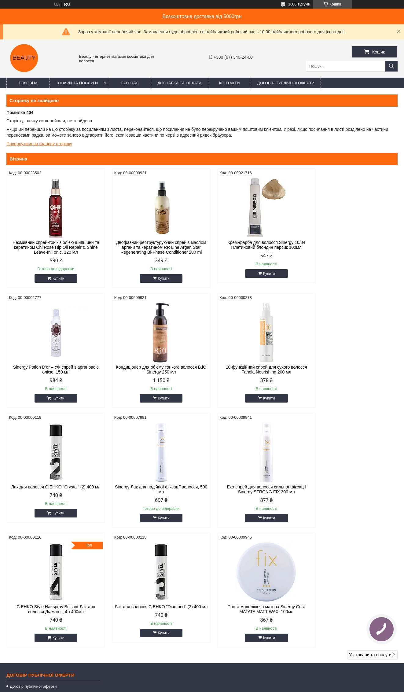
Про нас (130, 83)
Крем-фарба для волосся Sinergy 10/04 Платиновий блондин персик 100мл (252, 245)
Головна (28, 83)
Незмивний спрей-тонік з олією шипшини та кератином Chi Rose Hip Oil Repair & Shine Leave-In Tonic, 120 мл (52, 247)
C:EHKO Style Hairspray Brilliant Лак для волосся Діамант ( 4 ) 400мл (152, 494)
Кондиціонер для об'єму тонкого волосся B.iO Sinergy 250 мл (53, 374)
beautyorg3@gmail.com (234, 611)
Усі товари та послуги (370, 539)
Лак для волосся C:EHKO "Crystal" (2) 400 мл (251, 374)
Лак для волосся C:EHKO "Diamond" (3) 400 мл (251, 494)
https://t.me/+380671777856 (238, 619)
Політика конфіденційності (232, 686)
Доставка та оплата (179, 83)
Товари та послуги (77, 83)
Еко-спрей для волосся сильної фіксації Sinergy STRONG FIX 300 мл (52, 494)
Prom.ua (230, 675)
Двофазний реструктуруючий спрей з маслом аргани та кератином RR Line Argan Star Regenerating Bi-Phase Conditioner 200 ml (152, 250)
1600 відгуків (299, 4)
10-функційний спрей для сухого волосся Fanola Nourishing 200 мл (152, 374)
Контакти (229, 83)
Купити (55, 278)
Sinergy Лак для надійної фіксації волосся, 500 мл (351, 374)
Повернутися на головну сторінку (39, 143)
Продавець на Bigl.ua (202, 681)
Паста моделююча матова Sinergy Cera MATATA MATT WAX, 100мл (351, 494)
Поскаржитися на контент (185, 686)
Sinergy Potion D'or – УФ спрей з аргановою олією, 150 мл (351, 245)
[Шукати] (391, 66)
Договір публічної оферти (286, 83)
